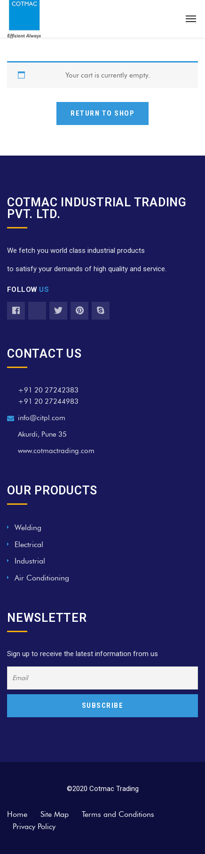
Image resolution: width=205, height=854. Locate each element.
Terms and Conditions (118, 814)
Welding (28, 527)
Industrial (30, 560)
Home (17, 814)
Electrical (29, 544)
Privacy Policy (34, 826)
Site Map (54, 814)
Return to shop (102, 113)
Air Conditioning (42, 577)
